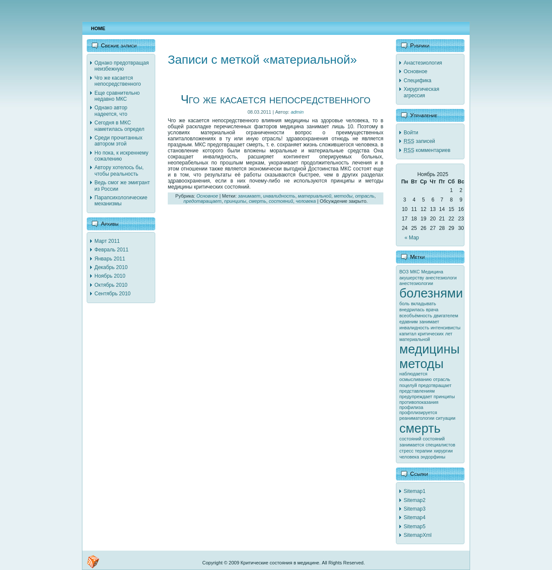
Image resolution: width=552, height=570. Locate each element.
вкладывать (423, 303)
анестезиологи (441, 277)
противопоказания (419, 402)
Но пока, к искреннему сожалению (121, 156)
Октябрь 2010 (111, 285)
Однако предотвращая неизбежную (121, 66)
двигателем (445, 315)
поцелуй (408, 385)
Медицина (432, 271)
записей (419, 141)
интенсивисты (446, 327)
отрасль (364, 195)
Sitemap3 (415, 509)
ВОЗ (403, 271)
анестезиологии (416, 283)
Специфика (417, 80)
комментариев (427, 150)
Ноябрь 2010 (109, 276)
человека (306, 201)
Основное (207, 195)
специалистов (440, 444)
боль (404, 303)
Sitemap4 (415, 517)
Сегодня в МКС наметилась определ (119, 126)
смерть (257, 201)
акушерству (411, 277)
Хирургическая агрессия (421, 92)
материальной (314, 195)
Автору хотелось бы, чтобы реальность (119, 170)
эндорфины (432, 456)
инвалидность (279, 195)
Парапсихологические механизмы (120, 201)
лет (448, 333)
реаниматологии (416, 418)
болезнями (431, 293)
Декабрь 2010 (111, 267)
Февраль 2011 (111, 250)
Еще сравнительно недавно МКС (117, 96)
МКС (415, 271)
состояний (281, 201)
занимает (249, 195)
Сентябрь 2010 (112, 294)
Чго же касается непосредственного (117, 81)
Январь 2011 (109, 259)
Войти (411, 133)
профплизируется (418, 412)
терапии (423, 450)
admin (297, 112)
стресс (406, 450)
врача (432, 309)
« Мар (412, 238)
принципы (235, 201)
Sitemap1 (415, 491)
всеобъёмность (415, 315)
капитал (407, 333)
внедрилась (411, 309)
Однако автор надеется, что (110, 111)
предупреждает (415, 396)
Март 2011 (107, 241)
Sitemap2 (415, 500)
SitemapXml (418, 535)
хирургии (443, 450)
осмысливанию (415, 379)
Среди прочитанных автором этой (118, 141)
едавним (408, 321)
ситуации (445, 418)
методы (343, 195)
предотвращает (202, 201)
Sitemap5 (415, 527)
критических (431, 333)
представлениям (417, 390)
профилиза (411, 407)
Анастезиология (423, 63)
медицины (429, 349)
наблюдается (413, 373)
